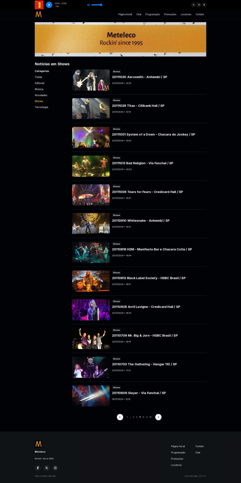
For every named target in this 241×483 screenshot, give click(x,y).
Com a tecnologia (195, 476)
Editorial (39, 83)
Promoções (170, 14)
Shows (39, 101)
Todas (38, 77)
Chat (139, 14)
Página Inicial (125, 14)
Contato (200, 14)
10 (150, 417)
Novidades (41, 95)
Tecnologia (41, 107)
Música (39, 89)
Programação (153, 14)
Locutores (186, 14)
